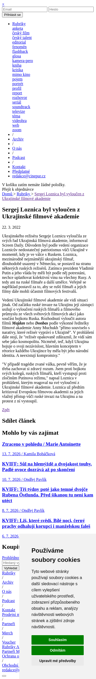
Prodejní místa (14, 614)
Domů (7, 194)
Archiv (7, 582)
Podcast (8, 601)
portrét (17, 84)
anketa (17, 28)
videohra (19, 120)
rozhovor (19, 97)
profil (17, 88)
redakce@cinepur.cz (29, 176)
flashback (20, 51)
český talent (22, 37)
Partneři (8, 624)
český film (20, 33)
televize (18, 111)
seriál (16, 102)
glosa (16, 56)
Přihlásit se (12, 15)
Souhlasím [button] (58, 640)
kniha (17, 65)
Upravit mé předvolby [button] (57, 661)
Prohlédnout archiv (17, 557)
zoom (17, 130)
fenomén (19, 47)
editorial (19, 42)
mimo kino (21, 74)
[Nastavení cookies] (4, 676)
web (15, 125)
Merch (7, 633)
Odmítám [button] (58, 650)
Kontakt (8, 610)
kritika (17, 70)
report (17, 93)
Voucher (9, 642)
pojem (17, 79)
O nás (7, 591)
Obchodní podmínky (19, 665)
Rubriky (24, 194)
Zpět (5, 410)
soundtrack (21, 107)
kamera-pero (22, 60)
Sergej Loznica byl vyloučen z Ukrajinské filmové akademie (43, 196)
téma (16, 116)
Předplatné (21, 171)
